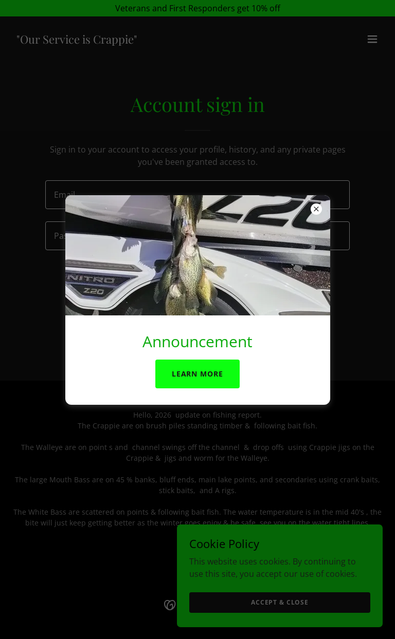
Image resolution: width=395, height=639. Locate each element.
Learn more (198, 374)
